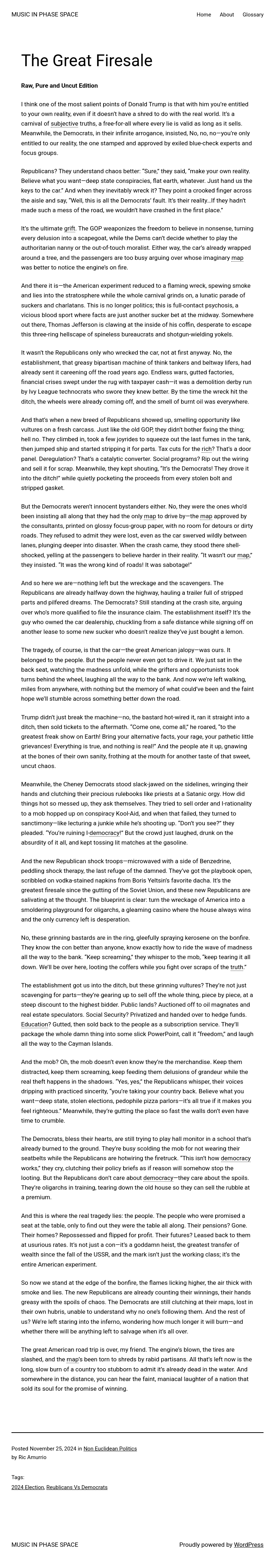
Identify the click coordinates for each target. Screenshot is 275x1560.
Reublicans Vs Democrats (77, 1487)
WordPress (249, 1544)
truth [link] (237, 967)
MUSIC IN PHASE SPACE (44, 14)
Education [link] (34, 1024)
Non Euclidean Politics (110, 1448)
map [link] (237, 257)
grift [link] (69, 228)
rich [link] (207, 448)
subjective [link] (64, 123)
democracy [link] (105, 832)
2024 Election (27, 1487)
